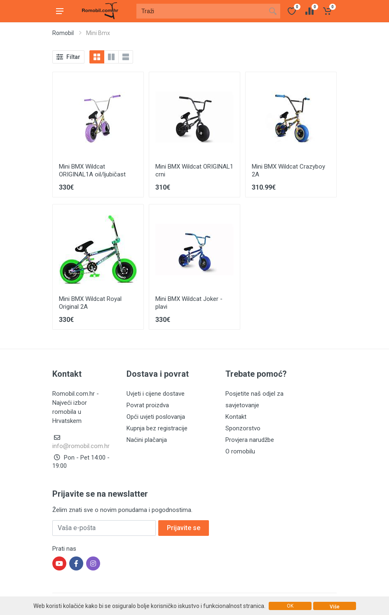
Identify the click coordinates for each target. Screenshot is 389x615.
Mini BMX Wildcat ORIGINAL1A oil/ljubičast (92, 170)
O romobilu (240, 451)
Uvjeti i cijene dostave (156, 393)
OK (290, 606)
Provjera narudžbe (249, 440)
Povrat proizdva (148, 405)
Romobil (63, 33)
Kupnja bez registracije (157, 428)
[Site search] (200, 11)
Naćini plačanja (147, 440)
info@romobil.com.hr (81, 446)
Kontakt (235, 416)
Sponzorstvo (242, 428)
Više (335, 607)
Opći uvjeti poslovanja (156, 416)
